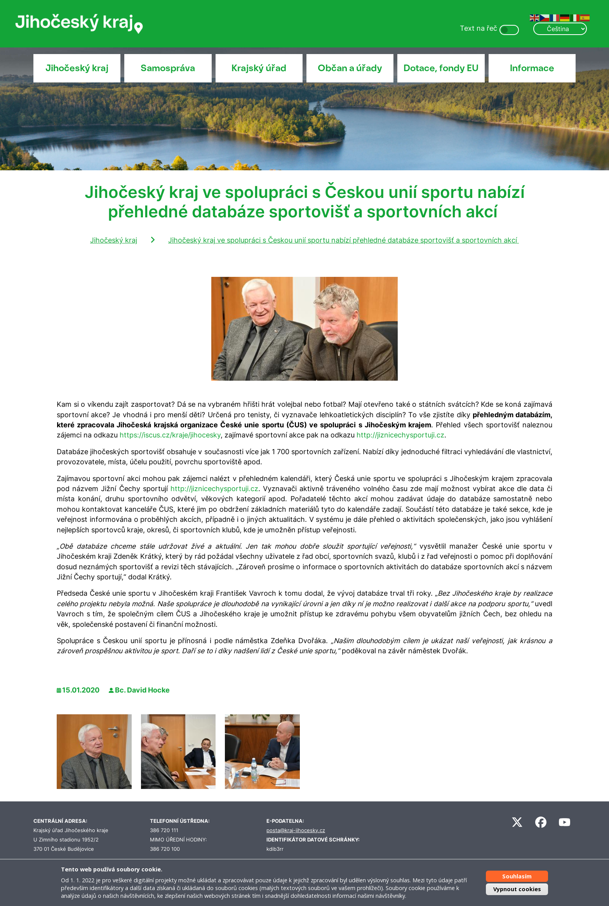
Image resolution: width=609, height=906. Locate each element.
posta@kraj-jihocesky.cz (295, 830)
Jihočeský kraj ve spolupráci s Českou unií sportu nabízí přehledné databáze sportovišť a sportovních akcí (343, 240)
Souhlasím (517, 876)
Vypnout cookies (517, 889)
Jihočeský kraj (76, 68)
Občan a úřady (350, 68)
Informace (532, 68)
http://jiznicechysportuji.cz (400, 435)
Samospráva (168, 68)
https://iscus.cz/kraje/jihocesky (170, 435)
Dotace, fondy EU (441, 68)
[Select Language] (560, 29)
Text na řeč (478, 28)
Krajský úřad (258, 68)
